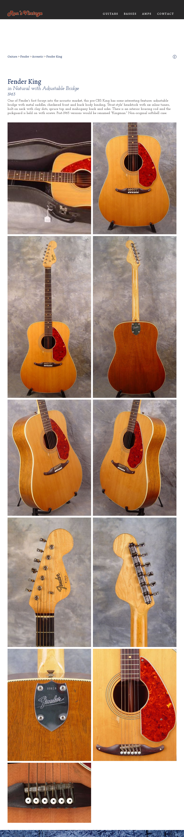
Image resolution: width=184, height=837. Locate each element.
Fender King (54, 56)
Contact (165, 14)
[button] (110, 13)
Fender (24, 56)
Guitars (12, 56)
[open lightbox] (49, 178)
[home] (24, 14)
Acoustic (37, 56)
